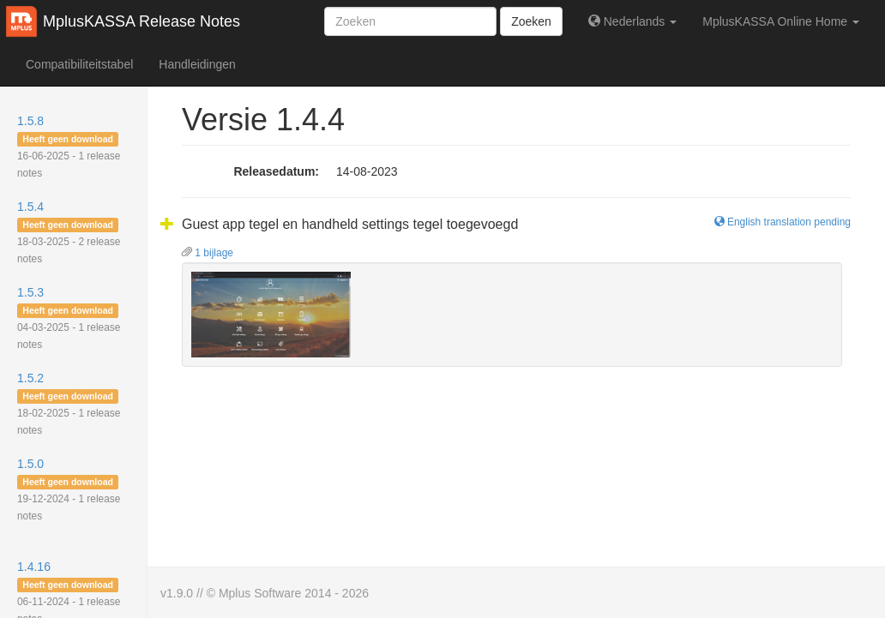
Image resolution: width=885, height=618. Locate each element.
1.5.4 (68, 232)
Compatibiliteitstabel (79, 64)
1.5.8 (68, 146)
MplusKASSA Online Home (780, 21)
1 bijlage (207, 253)
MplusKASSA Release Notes (141, 21)
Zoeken (531, 21)
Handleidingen (197, 64)
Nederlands (632, 21)
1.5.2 (68, 403)
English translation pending (782, 222)
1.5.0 (68, 489)
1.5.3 (68, 318)
